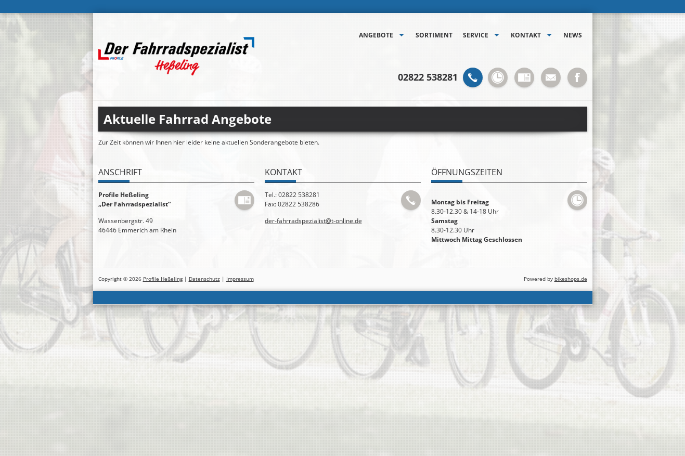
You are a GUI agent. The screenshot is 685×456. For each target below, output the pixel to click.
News (572, 35)
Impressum (240, 279)
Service (475, 35)
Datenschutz (204, 279)
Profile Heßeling (163, 279)
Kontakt (526, 35)
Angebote (376, 35)
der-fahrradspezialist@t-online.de (313, 220)
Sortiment (434, 35)
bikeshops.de (570, 279)
